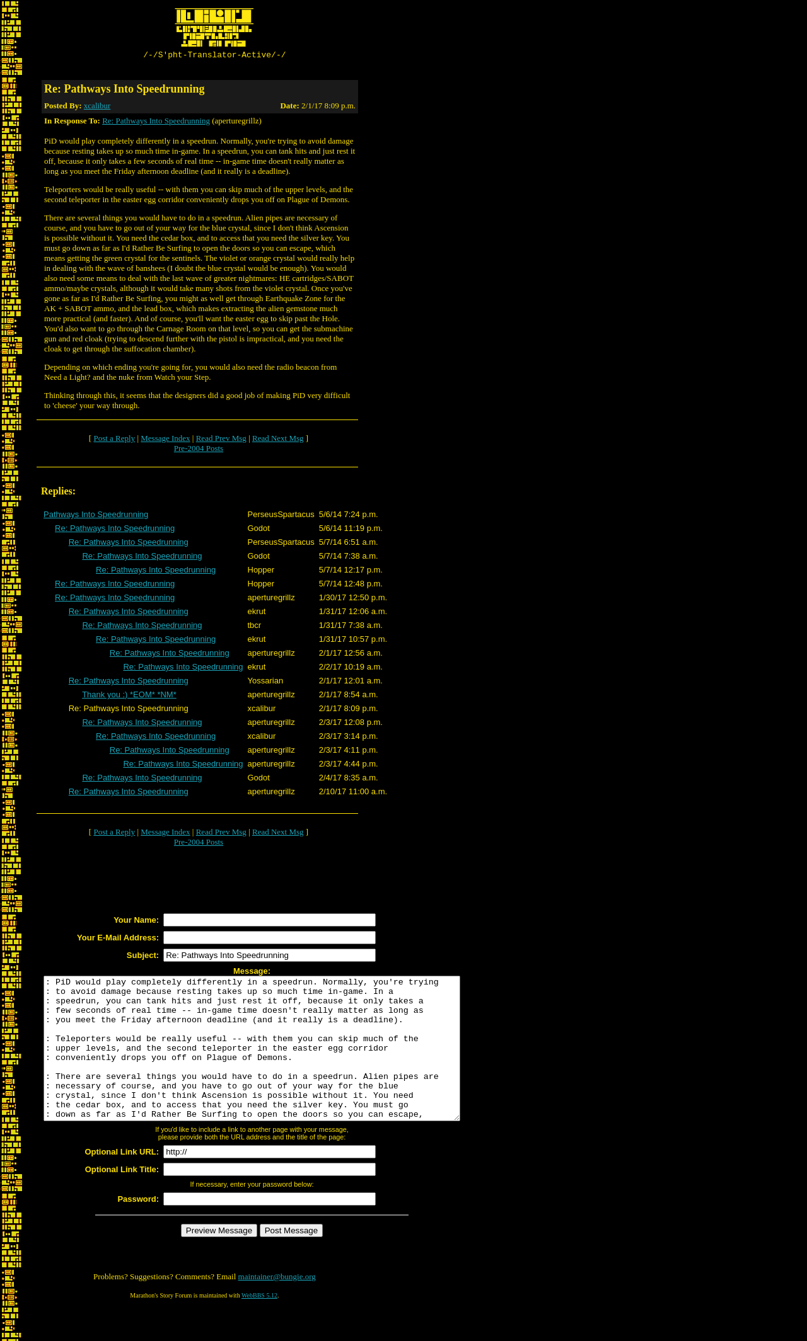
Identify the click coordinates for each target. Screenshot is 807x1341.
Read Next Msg (278, 440)
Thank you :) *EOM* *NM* (129, 696)
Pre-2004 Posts (198, 450)
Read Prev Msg (221, 440)
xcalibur (97, 107)
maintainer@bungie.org (277, 1306)
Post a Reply (114, 440)
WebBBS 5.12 (259, 1325)
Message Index (165, 440)
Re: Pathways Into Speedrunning (156, 122)
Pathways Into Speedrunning (96, 516)
